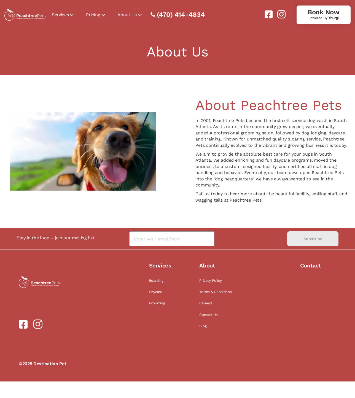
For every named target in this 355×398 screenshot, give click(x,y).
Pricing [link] (93, 14)
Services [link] (60, 14)
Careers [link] (205, 303)
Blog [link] (202, 326)
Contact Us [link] (208, 315)
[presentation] (250, 239)
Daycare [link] (155, 292)
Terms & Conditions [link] (215, 292)
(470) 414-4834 (181, 14)
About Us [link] (126, 14)
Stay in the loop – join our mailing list (55, 237)
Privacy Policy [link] (210, 280)
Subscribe (313, 239)
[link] (266, 14)
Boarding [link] (156, 280)
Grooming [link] (157, 303)
